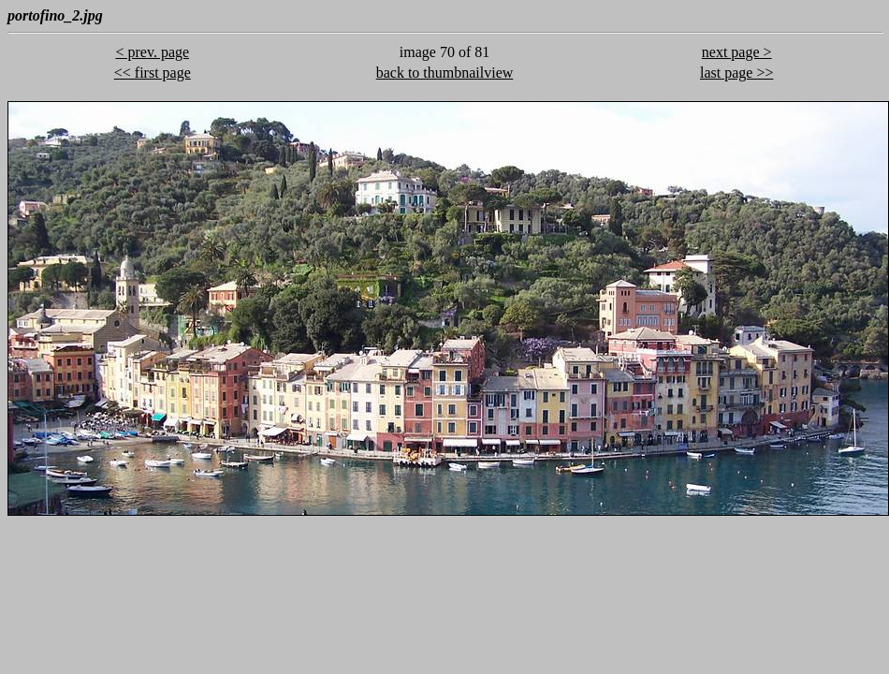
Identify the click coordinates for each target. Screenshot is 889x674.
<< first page (152, 73)
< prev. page (152, 52)
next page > (737, 52)
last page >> (736, 73)
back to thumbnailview (445, 73)
